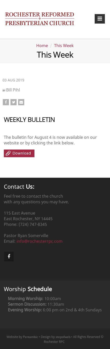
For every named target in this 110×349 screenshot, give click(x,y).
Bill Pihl (13, 90)
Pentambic (30, 337)
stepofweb (63, 337)
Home (42, 45)
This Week (64, 45)
